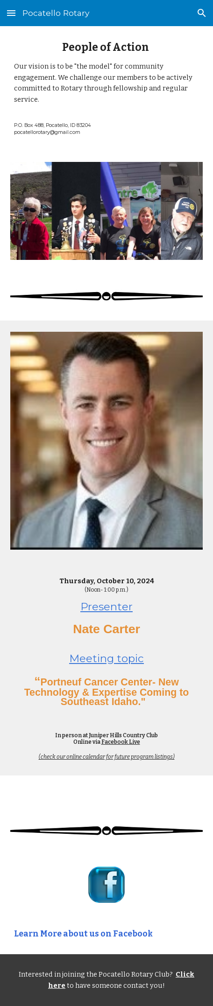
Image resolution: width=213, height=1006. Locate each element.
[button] (11, 13)
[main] (106, 88)
